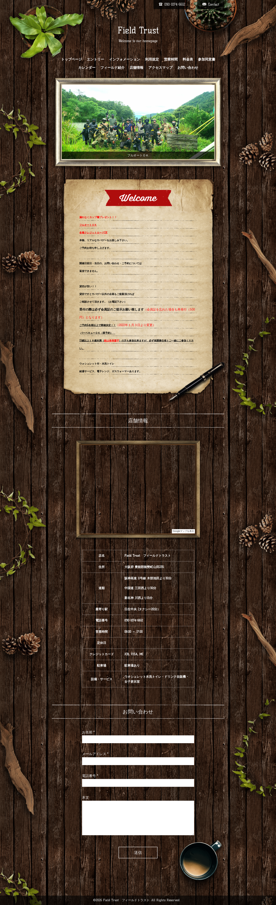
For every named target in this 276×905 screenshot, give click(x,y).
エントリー (95, 59)
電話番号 (90, 776)
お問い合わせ (187, 68)
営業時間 (171, 59)
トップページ (71, 59)
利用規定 (152, 59)
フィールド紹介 (112, 68)
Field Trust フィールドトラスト (126, 900)
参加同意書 (206, 59)
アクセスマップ (160, 68)
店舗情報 (136, 68)
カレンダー (86, 68)
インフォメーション (124, 59)
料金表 (188, 59)
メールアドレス (95, 754)
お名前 (88, 732)
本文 (85, 797)
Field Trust (138, 30)
